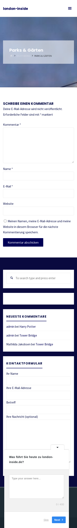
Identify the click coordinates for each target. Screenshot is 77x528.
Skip (46, 519)
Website (8, 204)
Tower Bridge (28, 335)
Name (8, 169)
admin (10, 326)
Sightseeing (24, 55)
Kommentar (12, 125)
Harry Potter (27, 326)
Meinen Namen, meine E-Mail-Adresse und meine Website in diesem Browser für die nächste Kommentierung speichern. (37, 226)
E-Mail (8, 186)
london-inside (15, 8)
